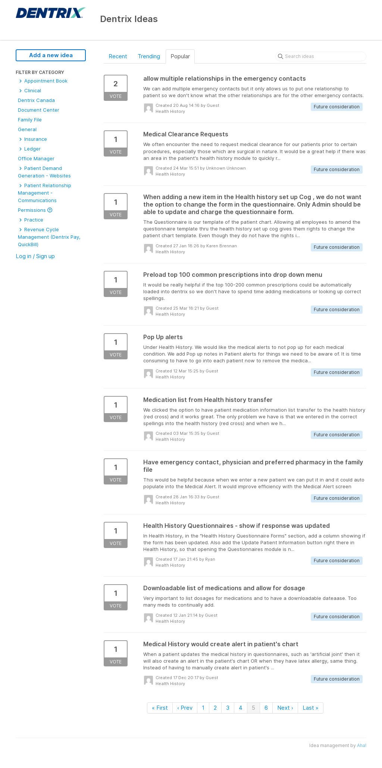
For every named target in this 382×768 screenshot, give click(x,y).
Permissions (35, 210)
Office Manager (36, 158)
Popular (180, 56)
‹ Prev (184, 707)
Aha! (361, 745)
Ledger (29, 149)
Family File (30, 120)
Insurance (32, 139)
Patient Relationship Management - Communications (44, 192)
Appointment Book (43, 81)
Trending (149, 56)
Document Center (38, 110)
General (27, 129)
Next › (285, 707)
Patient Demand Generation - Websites (44, 172)
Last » (311, 707)
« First (160, 707)
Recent (118, 56)
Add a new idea (51, 55)
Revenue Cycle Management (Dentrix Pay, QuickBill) (49, 236)
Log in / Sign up (35, 256)
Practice (30, 220)
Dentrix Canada (36, 100)
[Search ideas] (320, 56)
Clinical (29, 90)
